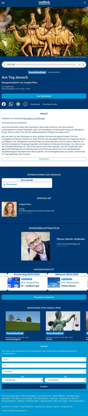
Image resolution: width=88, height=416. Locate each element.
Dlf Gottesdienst (41, 398)
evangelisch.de (66, 406)
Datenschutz (40, 406)
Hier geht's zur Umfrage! (34, 118)
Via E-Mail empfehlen (18, 104)
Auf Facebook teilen (4, 104)
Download (11, 184)
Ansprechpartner (26, 406)
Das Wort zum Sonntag (22, 398)
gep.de (49, 406)
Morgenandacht (54, 72)
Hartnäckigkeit (13, 339)
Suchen (85, 2)
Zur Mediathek (44, 96)
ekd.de (56, 406)
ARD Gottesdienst (29, 396)
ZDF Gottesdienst (76, 401)
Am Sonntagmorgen (10, 396)
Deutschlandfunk (8, 89)
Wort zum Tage (60, 401)
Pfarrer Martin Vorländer (71, 238)
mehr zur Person (25, 213)
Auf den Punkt (45, 396)
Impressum (6, 406)
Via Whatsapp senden (11, 104)
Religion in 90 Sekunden (28, 401)
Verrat (49, 339)
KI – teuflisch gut (30, 285)
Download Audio (50, 104)
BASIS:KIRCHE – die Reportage (66, 396)
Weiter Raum (68, 285)
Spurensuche (46, 401)
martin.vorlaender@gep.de (68, 244)
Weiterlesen (44, 159)
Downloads (35, 104)
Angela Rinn (9, 86)
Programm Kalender (44, 297)
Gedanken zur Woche (52, 337)
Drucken (25, 104)
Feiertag (53, 398)
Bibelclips (6, 398)
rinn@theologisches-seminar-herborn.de (36, 210)
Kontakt (15, 406)
